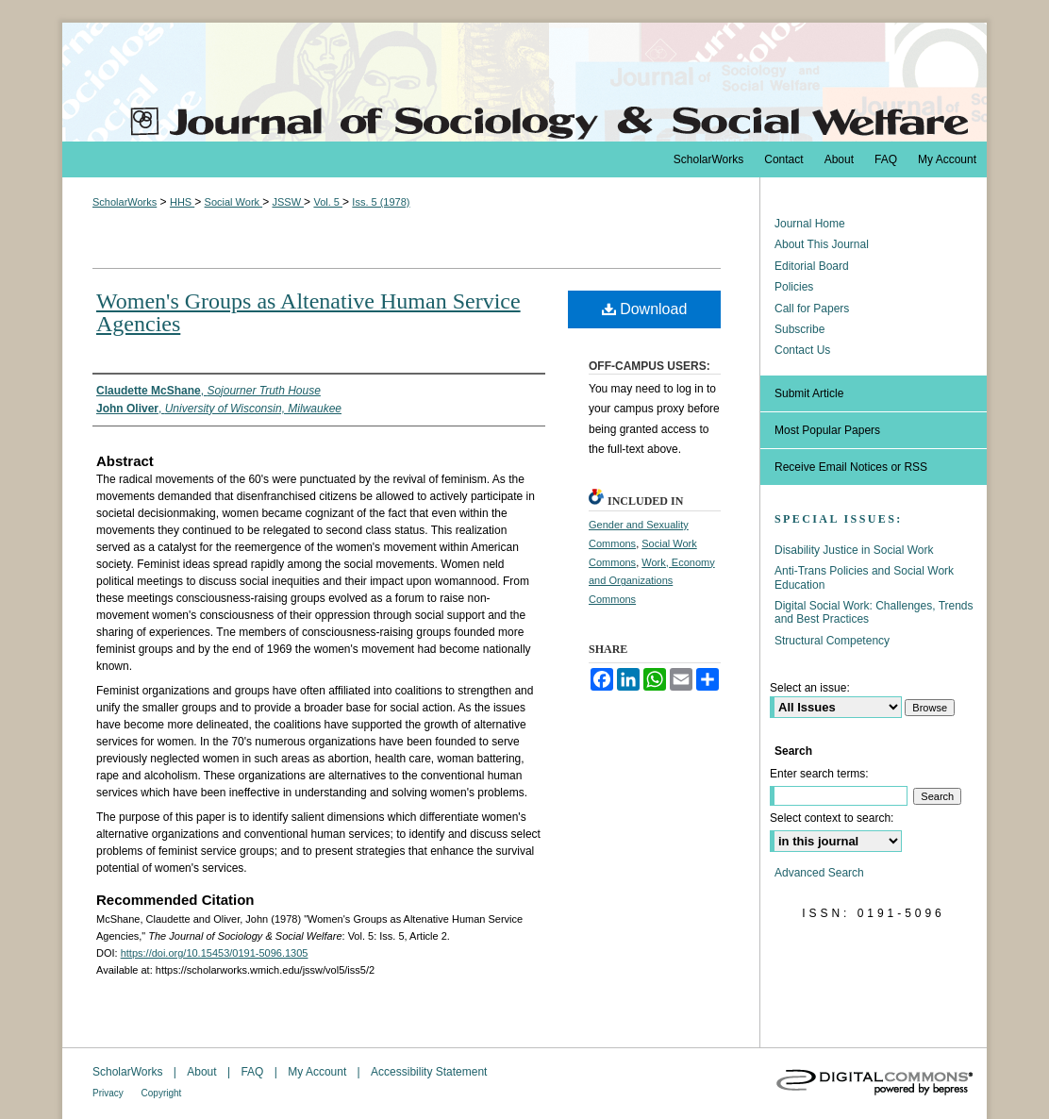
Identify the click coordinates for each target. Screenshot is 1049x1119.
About (203, 1071)
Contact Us (802, 350)
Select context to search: (831, 818)
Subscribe (799, 329)
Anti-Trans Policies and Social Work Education (864, 577)
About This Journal (821, 244)
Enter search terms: (819, 773)
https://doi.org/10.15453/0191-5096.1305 (214, 953)
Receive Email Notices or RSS (850, 467)
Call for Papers (811, 308)
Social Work (234, 202)
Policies (793, 286)
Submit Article (808, 393)
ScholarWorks (124, 202)
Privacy (109, 1093)
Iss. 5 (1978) (380, 202)
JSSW (288, 202)
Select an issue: (810, 687)
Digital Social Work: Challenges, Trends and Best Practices (874, 612)
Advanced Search (819, 872)
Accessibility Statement (429, 1071)
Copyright (162, 1093)
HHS (182, 202)
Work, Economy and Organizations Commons (652, 581)
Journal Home (809, 223)
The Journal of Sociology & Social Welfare (524, 82)
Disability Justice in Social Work (854, 550)
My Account (318, 1071)
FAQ (253, 1071)
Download (645, 309)
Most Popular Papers (827, 430)
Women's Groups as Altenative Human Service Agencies (308, 312)
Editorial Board (811, 266)
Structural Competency (832, 640)
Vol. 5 (327, 202)
